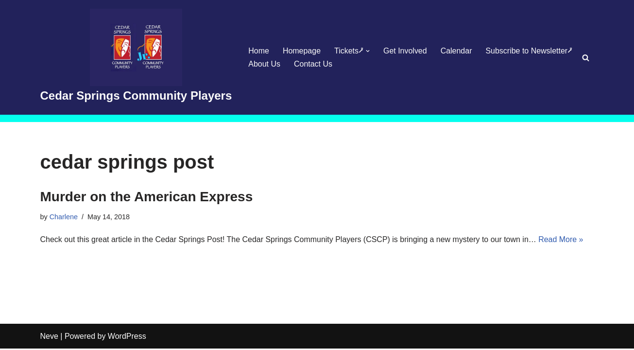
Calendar (456, 51)
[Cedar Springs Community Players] (136, 57)
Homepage (302, 51)
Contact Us (313, 64)
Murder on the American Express (146, 196)
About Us (264, 64)
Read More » (561, 239)
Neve (49, 337)
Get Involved (405, 51)
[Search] (585, 57)
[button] (368, 51)
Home (258, 51)
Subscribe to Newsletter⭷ (529, 51)
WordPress (127, 337)
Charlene (64, 217)
